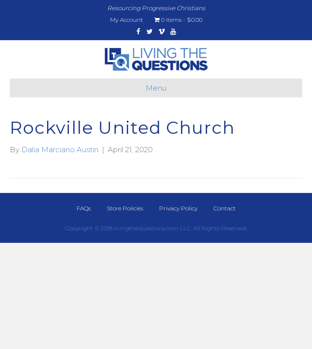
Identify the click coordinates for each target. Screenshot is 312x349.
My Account (126, 19)
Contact (224, 208)
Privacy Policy (178, 208)
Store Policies (125, 208)
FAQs (84, 208)
